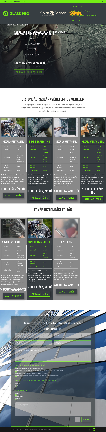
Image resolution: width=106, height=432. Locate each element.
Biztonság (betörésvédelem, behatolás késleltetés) (32, 379)
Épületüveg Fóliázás (80, 11)
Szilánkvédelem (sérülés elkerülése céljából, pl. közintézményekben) (37, 382)
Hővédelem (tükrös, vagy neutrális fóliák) (29, 374)
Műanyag (19, 402)
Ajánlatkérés (92, 16)
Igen (17, 389)
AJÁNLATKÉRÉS (13, 195)
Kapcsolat (76, 20)
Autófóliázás (77, 7)
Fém (17, 405)
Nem (17, 392)
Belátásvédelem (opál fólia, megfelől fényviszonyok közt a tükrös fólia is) (39, 377)
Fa (17, 400)
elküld (86, 425)
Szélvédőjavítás (78, 16)
